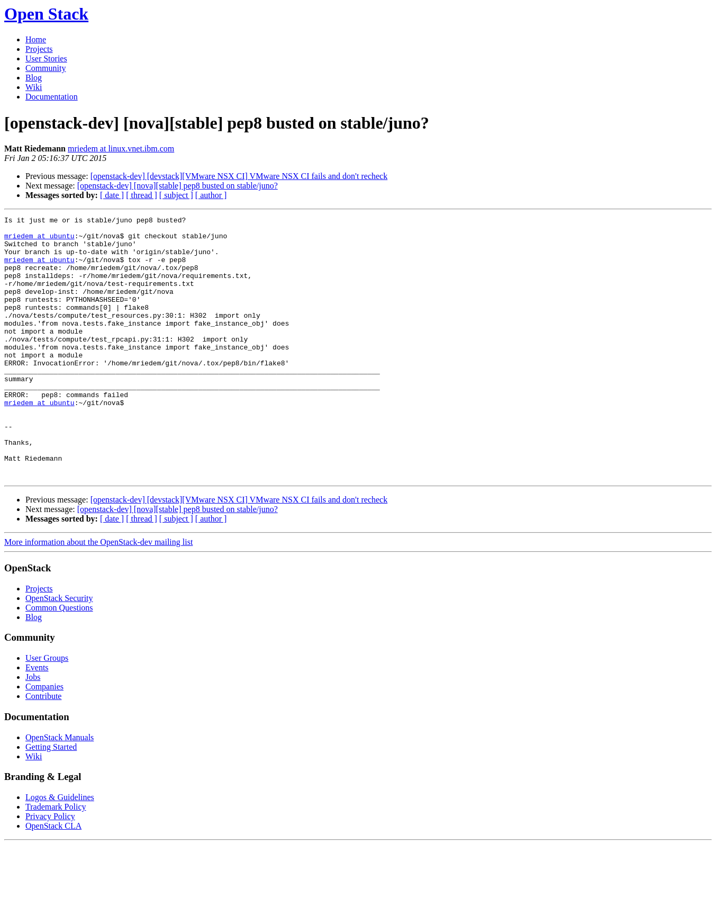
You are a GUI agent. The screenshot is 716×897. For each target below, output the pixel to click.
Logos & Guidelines (59, 849)
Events (37, 719)
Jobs (32, 729)
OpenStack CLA (53, 878)
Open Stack (46, 13)
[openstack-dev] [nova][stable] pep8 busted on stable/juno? (177, 185)
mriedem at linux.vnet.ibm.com (121, 148)
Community (45, 68)
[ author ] (211, 195)
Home (35, 39)
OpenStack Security (59, 650)
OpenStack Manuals (59, 789)
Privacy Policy (50, 868)
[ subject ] (176, 195)
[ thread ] (141, 195)
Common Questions (59, 660)
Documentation (51, 96)
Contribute (43, 748)
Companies (44, 738)
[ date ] (112, 195)
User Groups (46, 710)
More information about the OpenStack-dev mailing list (98, 594)
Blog (33, 77)
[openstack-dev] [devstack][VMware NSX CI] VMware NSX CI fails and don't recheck (239, 176)
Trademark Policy (55, 859)
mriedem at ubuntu (39, 240)
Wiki (33, 87)
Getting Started (51, 799)
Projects (39, 48)
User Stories (46, 58)
